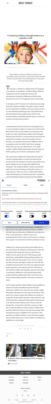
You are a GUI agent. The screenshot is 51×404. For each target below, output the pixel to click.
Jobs (9, 399)
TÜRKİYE (25, 377)
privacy (16, 399)
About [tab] (42, 185)
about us (25, 399)
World (39, 377)
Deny (9, 222)
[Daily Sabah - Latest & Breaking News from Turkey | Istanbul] (25, 3)
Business (11, 380)
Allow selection (25, 222)
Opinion (25, 383)
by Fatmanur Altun (11, 67)
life (7, 335)
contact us (34, 399)
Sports (11, 383)
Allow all (41, 222)
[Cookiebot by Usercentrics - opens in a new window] (38, 180)
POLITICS (11, 377)
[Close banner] (48, 180)
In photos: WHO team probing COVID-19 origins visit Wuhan (25, 359)
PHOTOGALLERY (13, 363)
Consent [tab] (9, 185)
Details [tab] (25, 185)
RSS (42, 399)
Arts (39, 380)
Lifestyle (25, 380)
